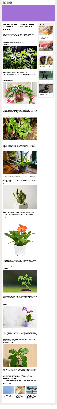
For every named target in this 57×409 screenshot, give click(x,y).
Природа (17, 20)
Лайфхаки (24, 20)
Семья (30, 20)
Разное (37, 20)
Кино (43, 20)
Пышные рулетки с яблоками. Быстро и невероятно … (44, 37)
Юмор (4, 20)
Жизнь (10, 20)
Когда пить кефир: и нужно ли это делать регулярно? (19, 396)
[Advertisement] (28, 12)
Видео (48, 20)
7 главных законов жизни (45, 81)
